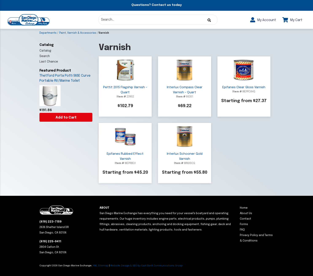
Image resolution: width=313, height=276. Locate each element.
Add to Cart (66, 117)
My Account (263, 20)
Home (244, 208)
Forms (244, 224)
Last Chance (48, 61)
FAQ (242, 229)
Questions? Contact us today (156, 5)
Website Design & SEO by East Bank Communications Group (146, 265)
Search (44, 56)
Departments (48, 33)
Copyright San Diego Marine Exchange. (66, 265)
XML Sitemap (100, 265)
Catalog (45, 50)
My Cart (292, 20)
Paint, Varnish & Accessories (77, 33)
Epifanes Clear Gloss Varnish (243, 87)
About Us (246, 213)
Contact (245, 218)
